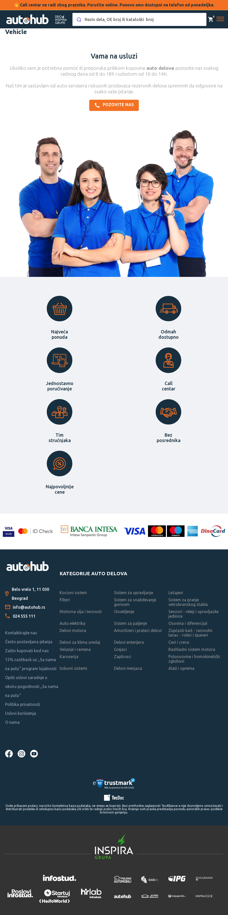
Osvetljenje (124, 611)
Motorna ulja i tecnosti (81, 611)
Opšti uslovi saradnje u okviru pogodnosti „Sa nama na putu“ (31, 686)
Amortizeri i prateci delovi (138, 630)
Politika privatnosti (22, 704)
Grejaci (120, 649)
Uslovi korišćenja (20, 713)
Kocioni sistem (73, 592)
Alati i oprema (181, 668)
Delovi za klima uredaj (80, 642)
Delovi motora (73, 630)
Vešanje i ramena (75, 649)
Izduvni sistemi (73, 668)
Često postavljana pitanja (28, 641)
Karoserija (69, 656)
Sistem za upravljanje (133, 592)
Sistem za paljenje (130, 623)
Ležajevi (175, 592)
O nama (12, 722)
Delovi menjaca (128, 668)
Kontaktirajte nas (21, 632)
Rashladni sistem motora (191, 649)
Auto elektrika (72, 623)
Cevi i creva (178, 642)
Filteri (65, 599)
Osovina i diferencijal (187, 623)
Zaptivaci (122, 656)
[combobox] (139, 19)
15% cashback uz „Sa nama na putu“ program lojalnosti (30, 664)
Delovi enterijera (129, 642)
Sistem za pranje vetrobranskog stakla (188, 602)
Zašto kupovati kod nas (27, 650)
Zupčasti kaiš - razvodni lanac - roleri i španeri (190, 632)
